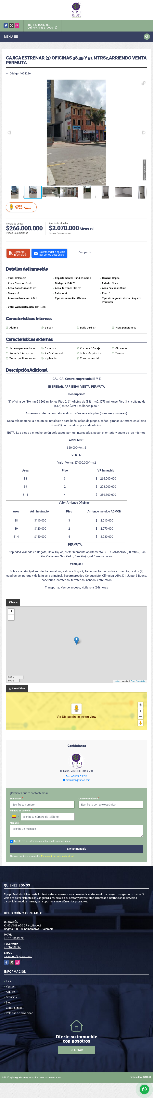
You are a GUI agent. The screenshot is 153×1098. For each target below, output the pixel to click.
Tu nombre (16, 798)
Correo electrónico (89, 798)
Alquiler (10, 991)
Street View (22, 207)
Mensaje (15, 822)
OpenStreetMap (138, 681)
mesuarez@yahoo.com (78, 780)
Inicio (9, 981)
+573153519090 (42, 27)
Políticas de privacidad (19, 1013)
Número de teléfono (21, 810)
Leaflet (117, 681)
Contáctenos (14, 1007)
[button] (143, 83)
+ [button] (11, 611)
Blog (8, 1002)
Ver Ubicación (67, 717)
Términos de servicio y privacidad (57, 856)
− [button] (11, 617)
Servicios (11, 997)
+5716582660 (41, 24)
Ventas (10, 986)
